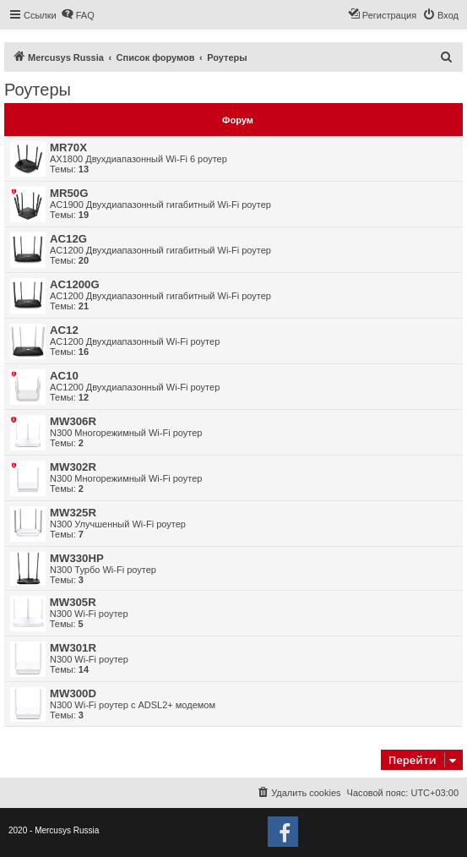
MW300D (73, 693)
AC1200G (75, 284)
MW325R (73, 512)
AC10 (64, 375)
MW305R (73, 602)
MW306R (73, 421)
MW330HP (77, 558)
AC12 (64, 330)
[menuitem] (78, 15)
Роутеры (37, 89)
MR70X (68, 147)
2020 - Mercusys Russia (53, 830)
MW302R (73, 467)
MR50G (69, 193)
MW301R (73, 647)
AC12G (68, 238)
